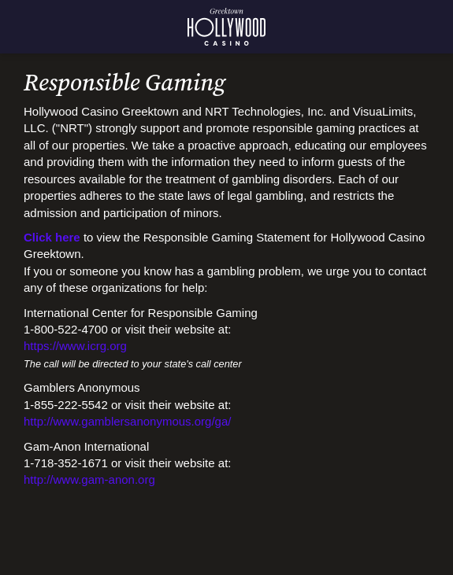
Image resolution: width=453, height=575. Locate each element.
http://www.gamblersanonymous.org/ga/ (127, 421)
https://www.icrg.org (75, 345)
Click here (52, 237)
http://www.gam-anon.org (89, 479)
